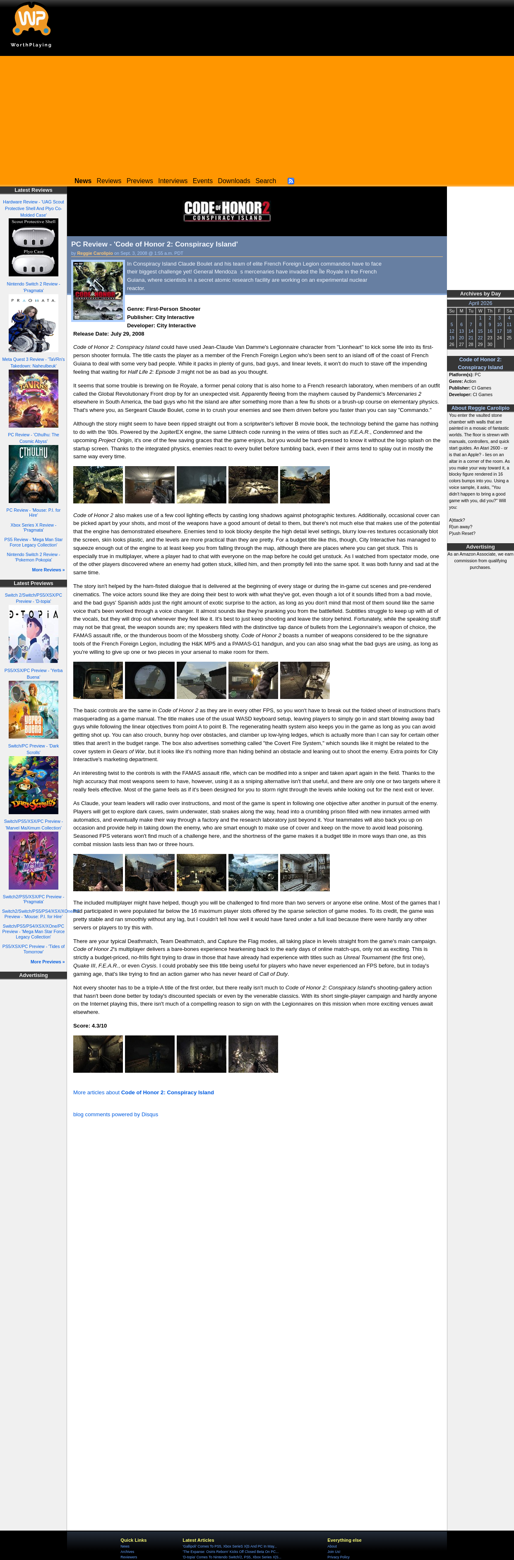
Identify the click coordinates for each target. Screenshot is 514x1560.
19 (451, 337)
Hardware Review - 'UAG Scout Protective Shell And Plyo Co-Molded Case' (33, 208)
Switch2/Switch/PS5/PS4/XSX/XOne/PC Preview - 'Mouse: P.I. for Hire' (41, 914)
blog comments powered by (115, 1114)
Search (265, 180)
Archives (127, 1552)
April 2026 (480, 303)
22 (480, 337)
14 (470, 331)
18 (509, 331)
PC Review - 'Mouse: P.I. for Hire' (34, 513)
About (331, 1546)
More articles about (143, 1092)
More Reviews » (48, 569)
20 (461, 337)
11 (509, 324)
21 (470, 337)
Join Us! (333, 1552)
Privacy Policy (338, 1557)
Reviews (109, 180)
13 (461, 331)
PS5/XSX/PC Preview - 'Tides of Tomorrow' (33, 949)
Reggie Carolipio (95, 253)
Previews (140, 180)
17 (499, 331)
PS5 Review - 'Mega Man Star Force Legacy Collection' (34, 542)
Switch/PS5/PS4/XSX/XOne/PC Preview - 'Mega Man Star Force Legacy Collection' (33, 931)
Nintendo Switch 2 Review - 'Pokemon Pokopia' (33, 557)
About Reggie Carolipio (481, 408)
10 (499, 324)
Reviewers (128, 1557)
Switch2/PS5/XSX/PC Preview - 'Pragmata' (33, 899)
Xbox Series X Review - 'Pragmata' (34, 527)
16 (490, 331)
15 (480, 331)
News (124, 1546)
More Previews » (48, 961)
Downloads (234, 180)
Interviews (172, 180)
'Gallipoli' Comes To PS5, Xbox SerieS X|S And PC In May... (230, 1546)
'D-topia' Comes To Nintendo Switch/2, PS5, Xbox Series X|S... (232, 1557)
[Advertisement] (257, 114)
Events (203, 180)
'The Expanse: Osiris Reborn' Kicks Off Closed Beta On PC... (231, 1552)
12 (451, 331)
